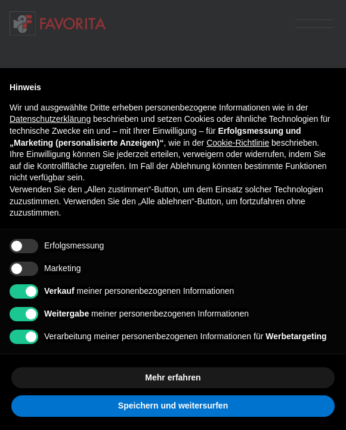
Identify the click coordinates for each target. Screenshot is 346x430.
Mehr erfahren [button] (172, 377)
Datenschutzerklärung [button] (50, 119)
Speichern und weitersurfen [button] (173, 405)
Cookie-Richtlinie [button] (237, 143)
